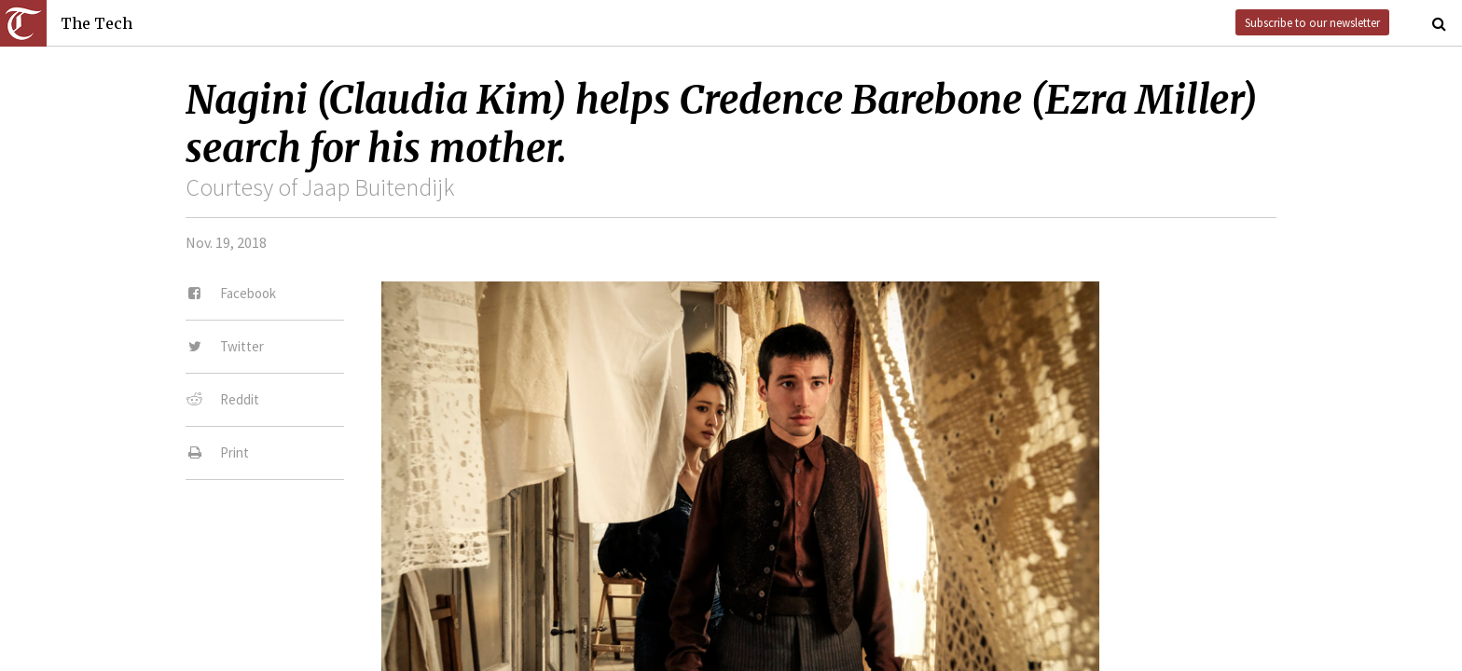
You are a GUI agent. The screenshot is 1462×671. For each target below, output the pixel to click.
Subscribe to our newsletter (1312, 22)
